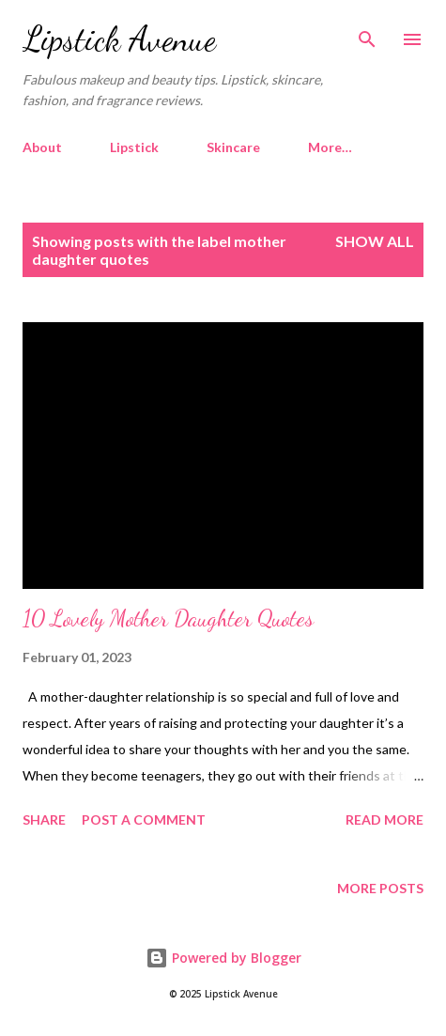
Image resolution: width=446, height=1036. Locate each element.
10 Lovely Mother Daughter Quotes (168, 618)
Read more (384, 819)
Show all (374, 241)
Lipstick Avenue (119, 39)
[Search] (367, 34)
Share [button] (44, 819)
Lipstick (134, 147)
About (42, 147)
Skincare (233, 147)
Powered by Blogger (223, 957)
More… (330, 147)
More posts (380, 888)
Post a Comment (144, 819)
